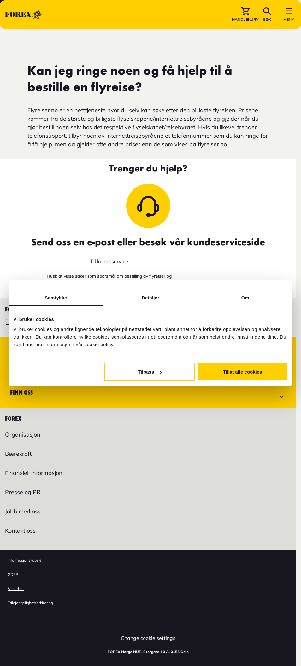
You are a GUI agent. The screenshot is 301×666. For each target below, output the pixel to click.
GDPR (13, 574)
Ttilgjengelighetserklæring (30, 602)
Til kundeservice (109, 261)
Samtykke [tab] (56, 297)
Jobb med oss (23, 511)
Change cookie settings (148, 638)
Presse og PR (22, 492)
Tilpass (150, 371)
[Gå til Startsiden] (23, 34)
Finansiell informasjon (33, 473)
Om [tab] (245, 297)
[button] (245, 34)
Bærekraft (18, 453)
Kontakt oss (20, 530)
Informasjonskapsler (25, 560)
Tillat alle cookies (242, 371)
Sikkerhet (16, 588)
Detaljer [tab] (150, 297)
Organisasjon (22, 434)
